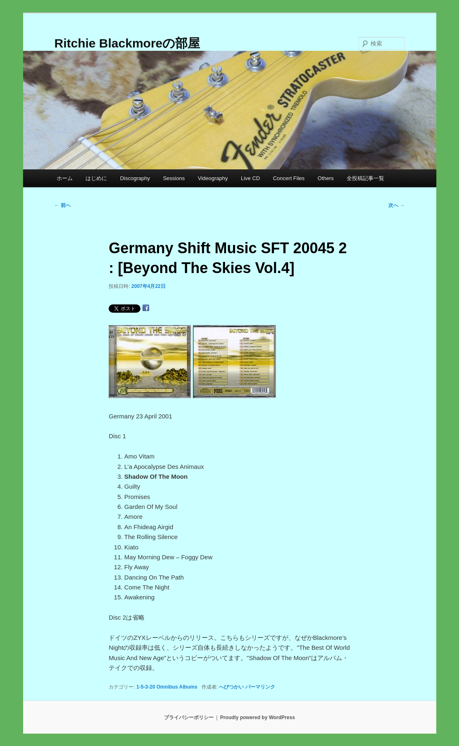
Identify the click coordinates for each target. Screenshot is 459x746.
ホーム (65, 178)
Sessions (174, 178)
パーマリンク (260, 687)
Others (326, 178)
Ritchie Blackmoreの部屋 (127, 43)
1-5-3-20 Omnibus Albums (166, 687)
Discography (135, 178)
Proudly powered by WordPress (257, 717)
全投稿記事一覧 (365, 178)
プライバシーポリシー (189, 717)
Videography (213, 178)
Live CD (250, 178)
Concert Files (289, 178)
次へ (396, 205)
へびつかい (231, 687)
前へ (63, 205)
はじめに (96, 178)
